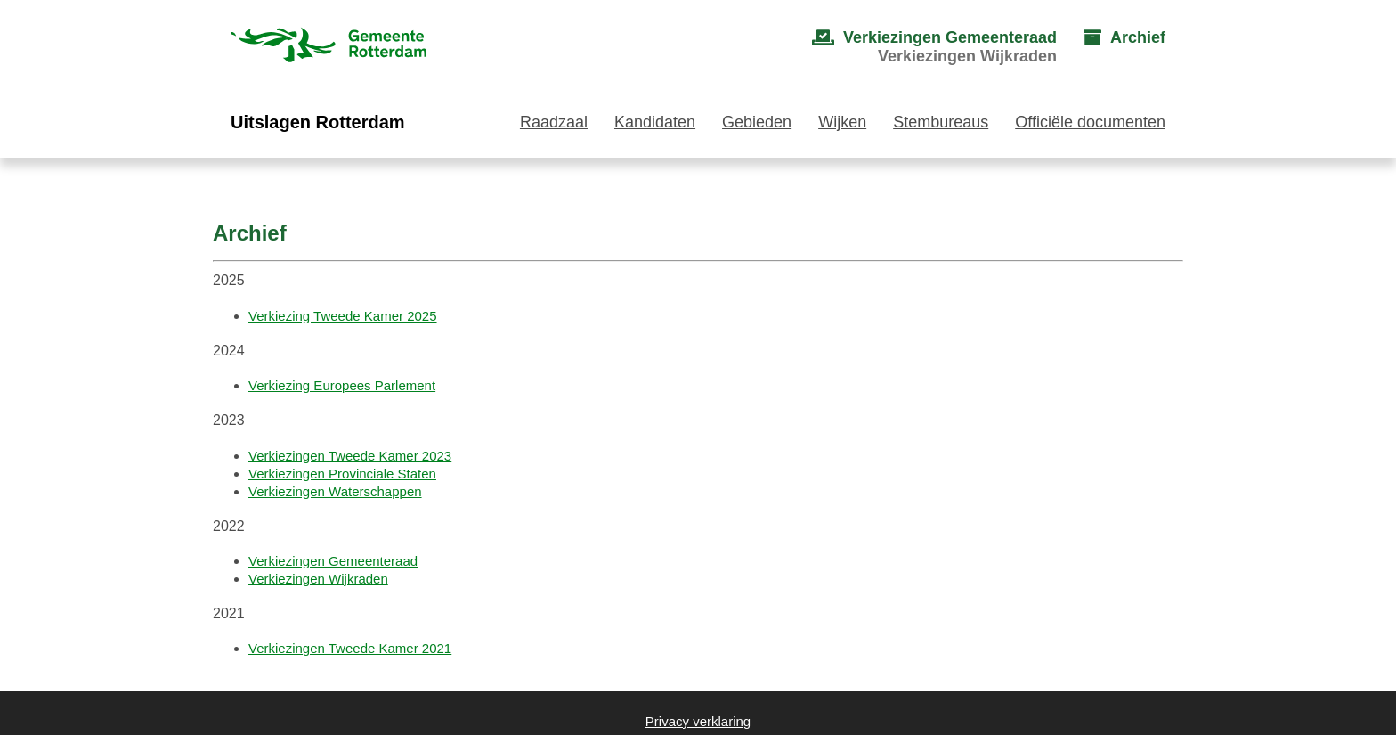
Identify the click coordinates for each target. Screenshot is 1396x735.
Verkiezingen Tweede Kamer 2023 (349, 455)
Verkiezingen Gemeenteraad (333, 560)
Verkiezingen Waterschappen (335, 491)
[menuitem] (916, 47)
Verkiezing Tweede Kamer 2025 (342, 315)
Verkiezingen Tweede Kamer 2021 (349, 648)
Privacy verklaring (698, 721)
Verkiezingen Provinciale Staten (342, 473)
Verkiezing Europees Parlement (341, 385)
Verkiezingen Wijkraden (318, 578)
